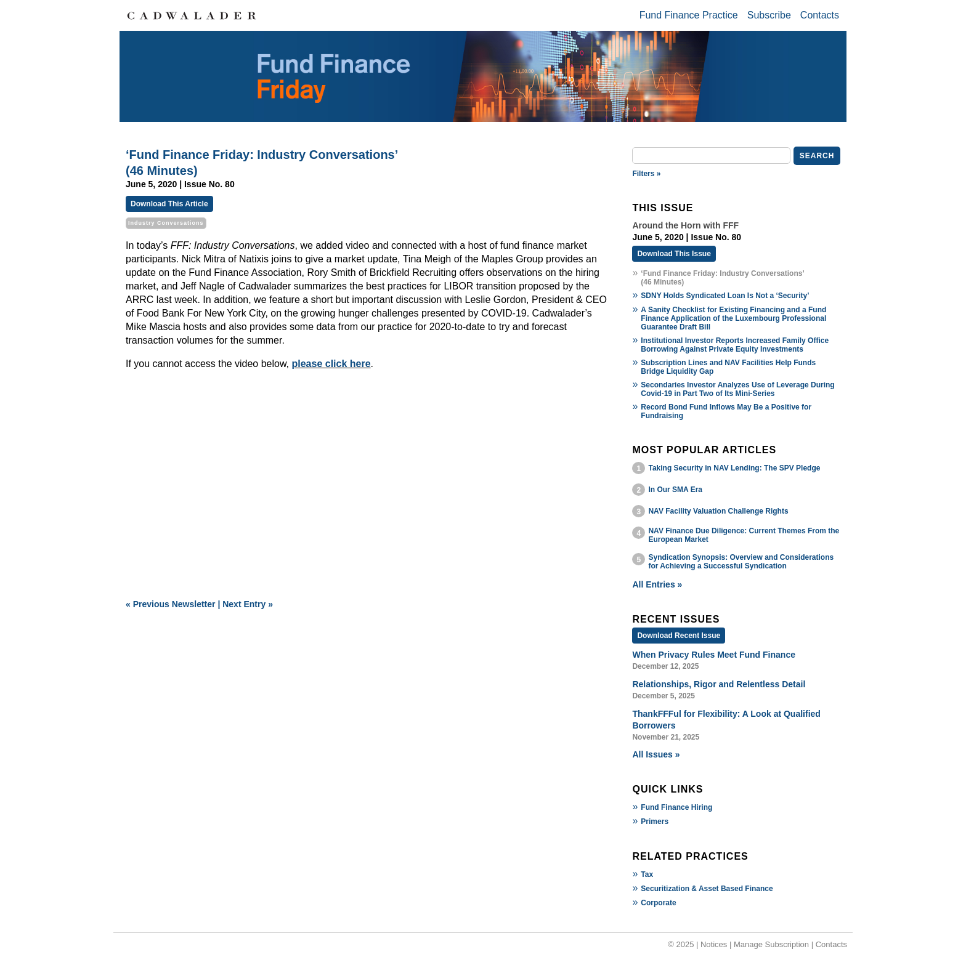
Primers (654, 821)
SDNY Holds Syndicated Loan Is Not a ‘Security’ (725, 295)
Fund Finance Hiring (676, 807)
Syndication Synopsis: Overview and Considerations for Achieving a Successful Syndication (741, 561)
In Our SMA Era (675, 489)
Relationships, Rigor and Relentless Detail (718, 684)
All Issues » (656, 754)
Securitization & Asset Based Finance (707, 888)
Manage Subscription (771, 944)
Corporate (658, 902)
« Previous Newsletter (171, 604)
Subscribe (769, 15)
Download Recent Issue (678, 635)
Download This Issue (673, 253)
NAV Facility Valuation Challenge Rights (718, 511)
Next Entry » (247, 604)
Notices (713, 944)
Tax (647, 874)
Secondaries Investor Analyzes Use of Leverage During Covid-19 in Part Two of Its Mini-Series (737, 389)
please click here (331, 363)
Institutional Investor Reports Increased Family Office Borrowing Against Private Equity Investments (735, 344)
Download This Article (169, 204)
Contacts (819, 15)
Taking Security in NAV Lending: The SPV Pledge (734, 468)
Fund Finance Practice (688, 15)
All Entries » (657, 584)
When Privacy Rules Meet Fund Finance (713, 655)
